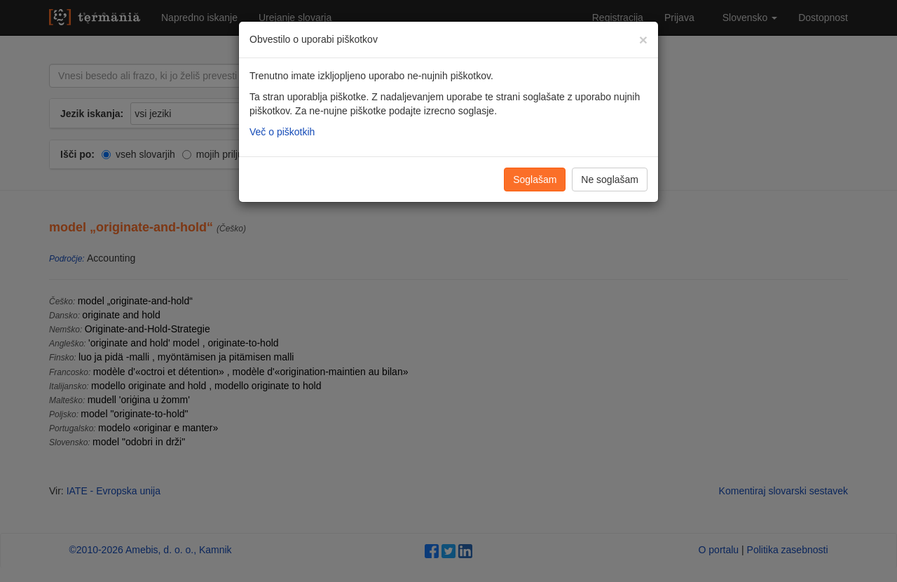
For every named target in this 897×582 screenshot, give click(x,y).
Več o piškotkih (282, 131)
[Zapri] (643, 39)
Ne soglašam (609, 179)
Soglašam (534, 179)
